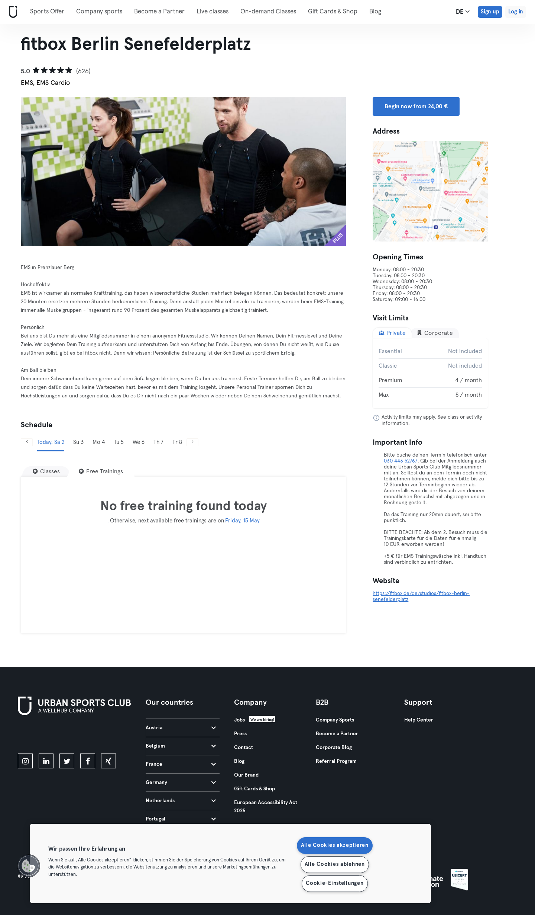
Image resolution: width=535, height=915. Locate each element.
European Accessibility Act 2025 (265, 806)
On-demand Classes (268, 12)
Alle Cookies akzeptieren (335, 845)
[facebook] (87, 761)
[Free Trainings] (100, 471)
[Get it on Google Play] (97, 735)
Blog (375, 12)
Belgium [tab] (181, 746)
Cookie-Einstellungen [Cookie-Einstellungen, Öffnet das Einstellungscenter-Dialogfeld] (334, 883)
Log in (515, 12)
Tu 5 (119, 442)
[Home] (11, 12)
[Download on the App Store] (43, 735)
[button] (28, 866)
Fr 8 (177, 442)
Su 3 (78, 442)
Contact (243, 747)
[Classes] (46, 471)
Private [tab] (392, 333)
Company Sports (335, 720)
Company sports (99, 12)
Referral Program (336, 761)
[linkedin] (46, 761)
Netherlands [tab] (181, 800)
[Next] (192, 442)
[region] (230, 863)
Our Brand (246, 775)
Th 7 (158, 442)
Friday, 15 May (242, 521)
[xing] (108, 761)
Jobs (239, 720)
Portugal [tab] (181, 819)
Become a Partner (159, 12)
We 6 (139, 442)
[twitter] (66, 761)
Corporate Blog (334, 747)
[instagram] (25, 761)
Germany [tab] (181, 782)
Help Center (418, 720)
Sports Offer (47, 12)
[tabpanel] (430, 373)
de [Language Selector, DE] (463, 11)
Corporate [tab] (434, 333)
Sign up (490, 12)
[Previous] (27, 442)
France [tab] (181, 764)
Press (240, 733)
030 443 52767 (401, 461)
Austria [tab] (181, 727)
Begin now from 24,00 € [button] (416, 106)
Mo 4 (99, 442)
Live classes (212, 12)
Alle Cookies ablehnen (335, 864)
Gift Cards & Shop (332, 12)
